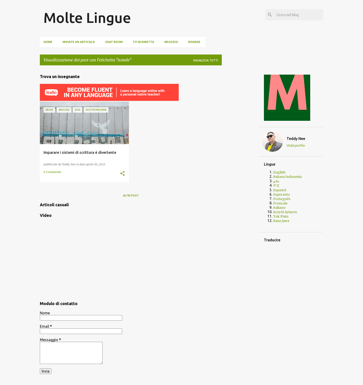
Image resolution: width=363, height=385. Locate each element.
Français (280, 203)
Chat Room (114, 41)
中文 (276, 185)
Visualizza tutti (205, 60)
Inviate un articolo (79, 41)
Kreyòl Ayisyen (285, 212)
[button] (122, 174)
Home (48, 41)
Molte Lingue (87, 17)
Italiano (279, 208)
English (279, 172)
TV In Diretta (143, 41)
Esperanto (281, 194)
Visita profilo (296, 145)
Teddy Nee (296, 138)
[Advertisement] (240, 138)
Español (279, 190)
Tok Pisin (280, 216)
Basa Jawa (281, 221)
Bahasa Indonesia (287, 177)
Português (281, 199)
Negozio (171, 41)
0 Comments (52, 172)
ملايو (276, 181)
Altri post (131, 195)
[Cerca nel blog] (299, 14)
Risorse (194, 41)
